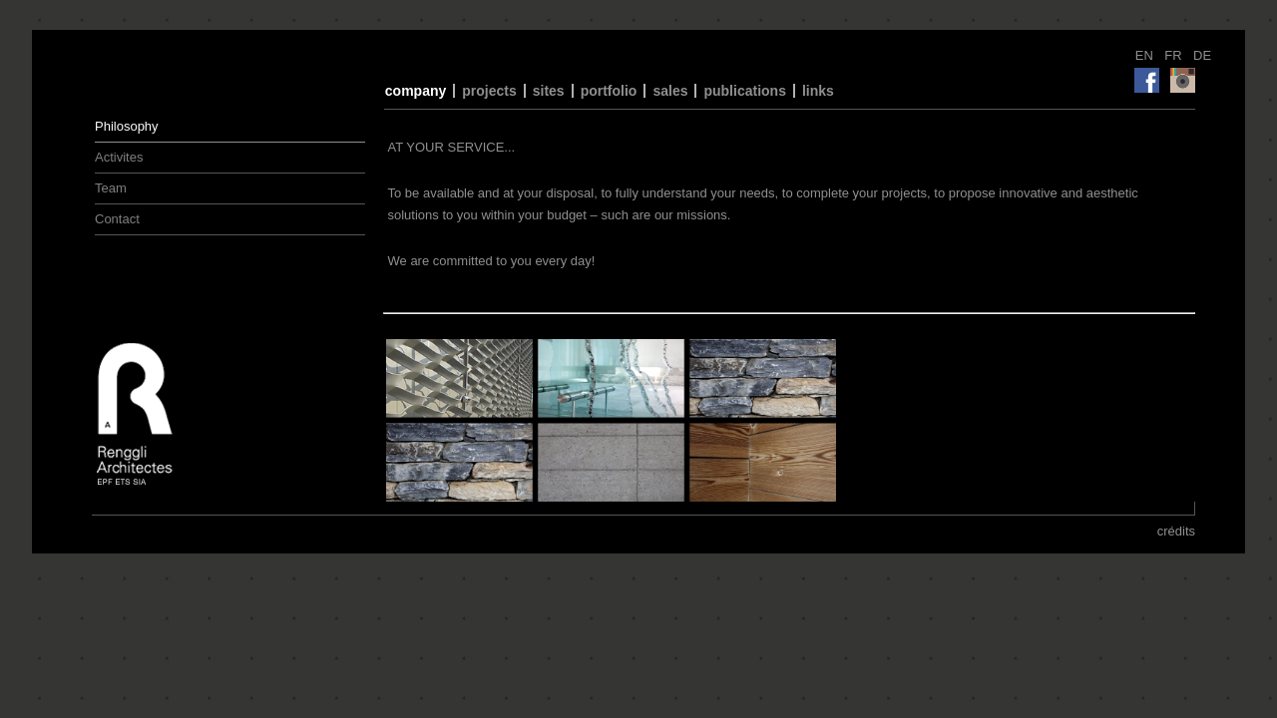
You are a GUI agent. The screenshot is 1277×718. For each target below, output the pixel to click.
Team (111, 187)
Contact (117, 218)
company (415, 91)
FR (1174, 55)
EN (1146, 55)
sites (549, 91)
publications (744, 91)
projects (489, 91)
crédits (1176, 531)
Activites (119, 157)
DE (1202, 55)
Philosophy (127, 126)
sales (669, 91)
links (818, 91)
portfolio (609, 91)
